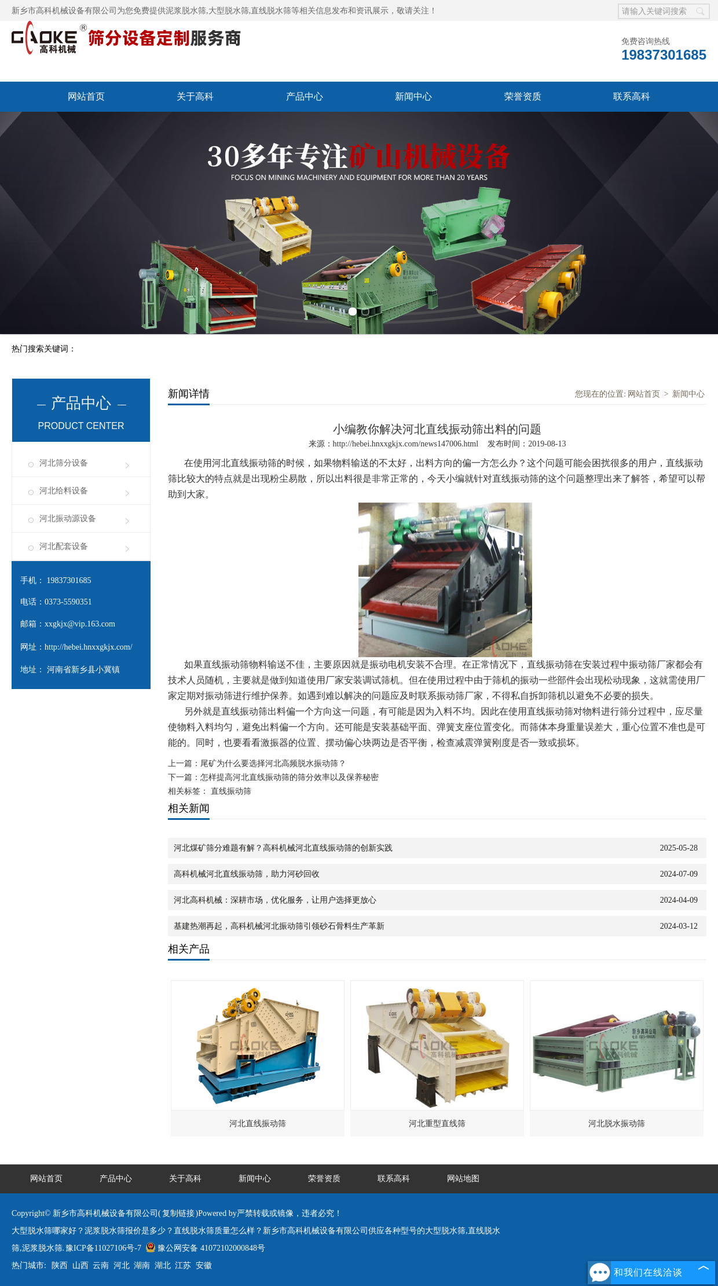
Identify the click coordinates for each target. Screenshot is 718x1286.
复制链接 (178, 1213)
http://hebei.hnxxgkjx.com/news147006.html (406, 443)
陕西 (60, 1265)
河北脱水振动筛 (616, 1123)
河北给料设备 (63, 490)
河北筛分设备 (63, 463)
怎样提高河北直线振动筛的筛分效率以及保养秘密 (289, 777)
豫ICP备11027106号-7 (103, 1248)
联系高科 (631, 96)
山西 (80, 1265)
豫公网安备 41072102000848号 (205, 1248)
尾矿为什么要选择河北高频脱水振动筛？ (273, 763)
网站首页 (86, 96)
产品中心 (304, 96)
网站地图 (463, 1178)
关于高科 (195, 96)
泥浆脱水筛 (186, 10)
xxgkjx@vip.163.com (80, 624)
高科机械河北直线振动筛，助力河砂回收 (247, 874)
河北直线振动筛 (257, 1123)
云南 (101, 1265)
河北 (121, 1265)
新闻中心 (413, 96)
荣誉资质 (522, 96)
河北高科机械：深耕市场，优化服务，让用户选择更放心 (275, 900)
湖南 (142, 1265)
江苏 (183, 1265)
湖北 (163, 1265)
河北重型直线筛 (437, 1123)
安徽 (204, 1265)
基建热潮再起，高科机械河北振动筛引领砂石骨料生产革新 (279, 926)
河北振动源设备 (67, 518)
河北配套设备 (63, 546)
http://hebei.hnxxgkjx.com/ (89, 647)
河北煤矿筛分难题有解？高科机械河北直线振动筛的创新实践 (283, 848)
